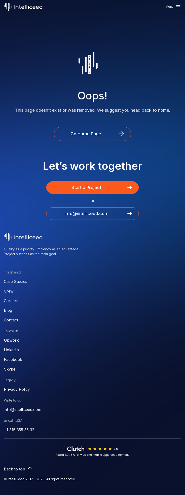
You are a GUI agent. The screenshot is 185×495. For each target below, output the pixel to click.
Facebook (13, 359)
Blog (8, 310)
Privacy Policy (17, 389)
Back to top (18, 469)
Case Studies (15, 281)
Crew (8, 291)
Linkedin (11, 349)
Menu (173, 7)
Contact (11, 320)
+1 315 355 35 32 (19, 429)
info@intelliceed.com (22, 409)
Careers (11, 300)
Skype (9, 369)
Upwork (11, 340)
